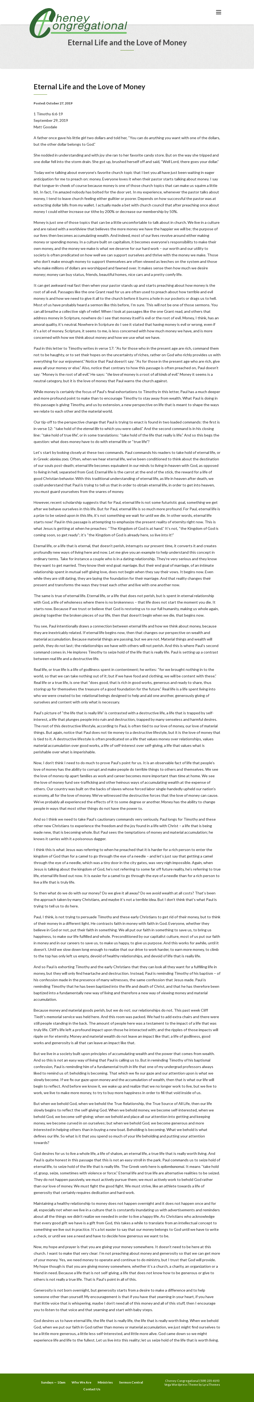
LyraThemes (211, 1384)
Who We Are (81, 1382)
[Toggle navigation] (219, 12)
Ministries (105, 1382)
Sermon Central (131, 1382)
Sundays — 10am (53, 1382)
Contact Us (91, 1389)
